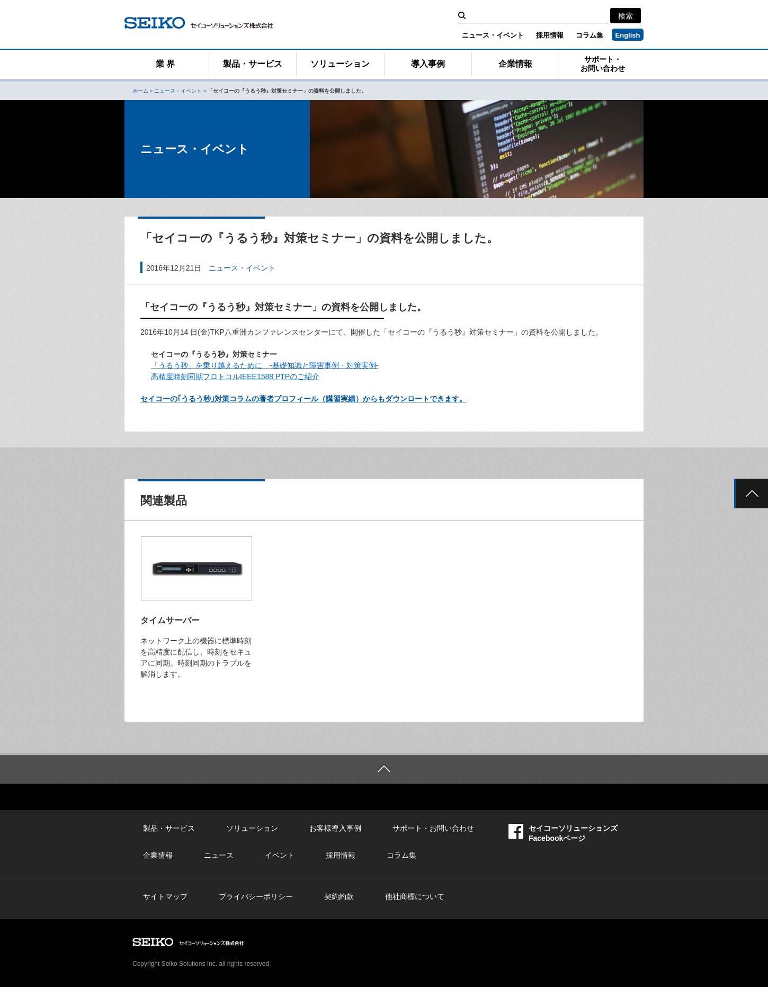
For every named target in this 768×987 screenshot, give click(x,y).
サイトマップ (165, 896)
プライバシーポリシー (256, 896)
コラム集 (589, 35)
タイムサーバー (170, 620)
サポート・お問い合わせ (603, 64)
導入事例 (428, 63)
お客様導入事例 (335, 828)
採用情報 (550, 35)
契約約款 (339, 896)
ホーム (140, 91)
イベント (279, 855)
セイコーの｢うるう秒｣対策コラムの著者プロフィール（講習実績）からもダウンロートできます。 (303, 398)
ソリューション (340, 63)
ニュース (219, 855)
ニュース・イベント (493, 35)
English (627, 35)
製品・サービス (252, 63)
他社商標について (414, 896)
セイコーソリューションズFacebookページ (563, 833)
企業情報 (515, 63)
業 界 (165, 63)
